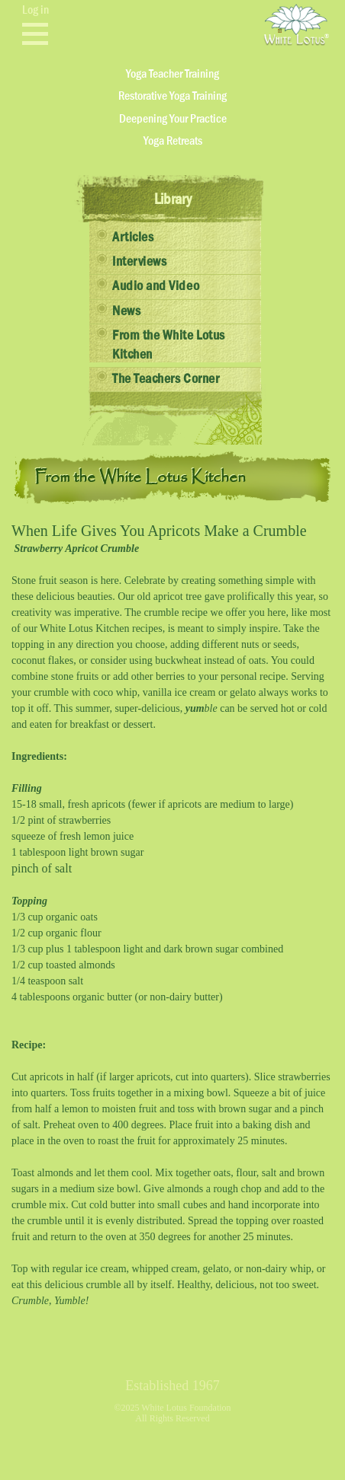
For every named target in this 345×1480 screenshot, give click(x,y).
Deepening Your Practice (173, 119)
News (126, 311)
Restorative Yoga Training (172, 96)
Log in (35, 10)
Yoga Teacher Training (172, 74)
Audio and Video (155, 286)
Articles (132, 237)
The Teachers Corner (165, 379)
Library (173, 199)
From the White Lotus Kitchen (168, 345)
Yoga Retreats (172, 141)
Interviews (139, 262)
